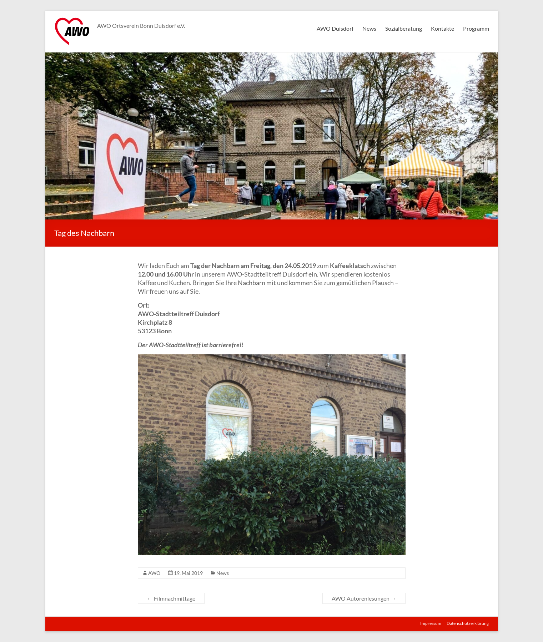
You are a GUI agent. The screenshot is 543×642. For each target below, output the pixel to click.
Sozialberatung (403, 28)
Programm (476, 28)
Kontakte (442, 28)
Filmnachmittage (171, 598)
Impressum (430, 623)
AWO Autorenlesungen (364, 598)
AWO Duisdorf (335, 28)
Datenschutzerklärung (468, 623)
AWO (154, 573)
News (369, 28)
